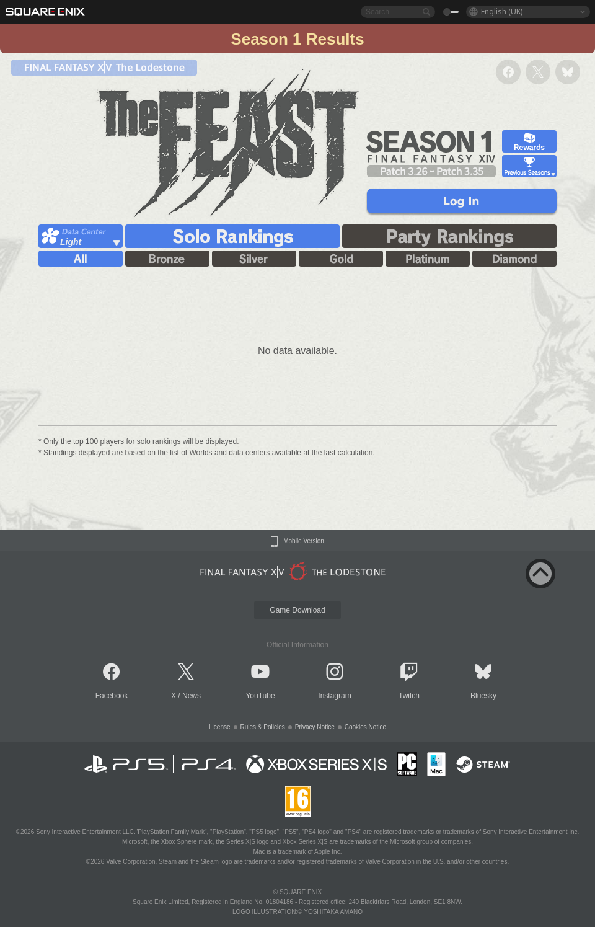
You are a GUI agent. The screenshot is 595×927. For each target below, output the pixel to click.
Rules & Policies (262, 727)
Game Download (297, 610)
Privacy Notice (315, 727)
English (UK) (501, 11)
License (219, 727)
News (191, 695)
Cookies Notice (365, 727)
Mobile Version (303, 541)
